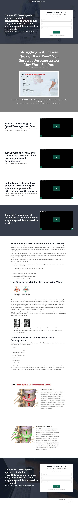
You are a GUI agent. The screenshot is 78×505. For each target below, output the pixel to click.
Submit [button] (56, 32)
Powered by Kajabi (70, 502)
